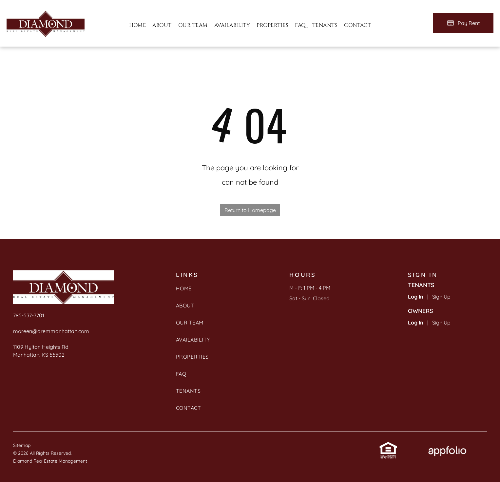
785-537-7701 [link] (28, 315)
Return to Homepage (250, 210)
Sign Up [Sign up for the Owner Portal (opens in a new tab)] (441, 322)
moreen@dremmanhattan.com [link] (51, 331)
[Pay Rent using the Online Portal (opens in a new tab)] (463, 23)
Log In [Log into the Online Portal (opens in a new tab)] (415, 296)
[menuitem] (137, 25)
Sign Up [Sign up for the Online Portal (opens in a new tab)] (441, 296)
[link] (388, 446)
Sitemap (21, 445)
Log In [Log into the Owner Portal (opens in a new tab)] (415, 322)
